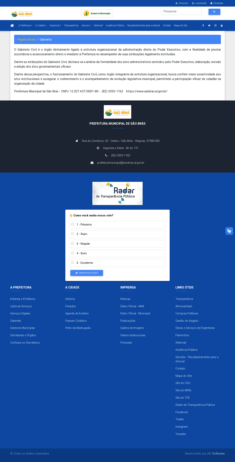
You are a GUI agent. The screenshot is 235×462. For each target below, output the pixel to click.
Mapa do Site (180, 25)
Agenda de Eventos (77, 313)
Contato (167, 25)
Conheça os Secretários (25, 342)
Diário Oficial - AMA (132, 306)
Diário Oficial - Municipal (135, 313)
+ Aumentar (199, 3)
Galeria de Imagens (132, 328)
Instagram (181, 426)
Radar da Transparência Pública (195, 405)
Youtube (180, 434)
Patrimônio (182, 335)
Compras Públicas (186, 313)
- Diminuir (181, 3)
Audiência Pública (115, 25)
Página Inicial (26, 39)
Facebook (181, 412)
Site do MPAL (183, 390)
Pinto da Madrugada (77, 328)
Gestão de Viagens (186, 320)
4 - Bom (79, 253)
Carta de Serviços (21, 306)
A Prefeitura (25, 25)
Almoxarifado (183, 306)
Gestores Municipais (22, 328)
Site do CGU (182, 383)
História (70, 299)
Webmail (98, 25)
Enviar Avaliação (86, 273)
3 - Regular (80, 243)
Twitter (179, 419)
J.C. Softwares (216, 453)
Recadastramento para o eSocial (143, 25)
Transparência (71, 25)
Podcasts (126, 342)
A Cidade (40, 25)
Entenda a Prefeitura (22, 299)
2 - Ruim (79, 234)
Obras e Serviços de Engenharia (195, 328)
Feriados (70, 306)
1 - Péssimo (81, 224)
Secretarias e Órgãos (23, 335)
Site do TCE (182, 397)
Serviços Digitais (20, 313)
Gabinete (15, 320)
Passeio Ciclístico (76, 320)
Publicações (127, 320)
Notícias (125, 299)
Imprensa (54, 25)
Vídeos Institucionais (133, 335)
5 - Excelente (82, 263)
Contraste (216, 3)
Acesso (85, 25)
